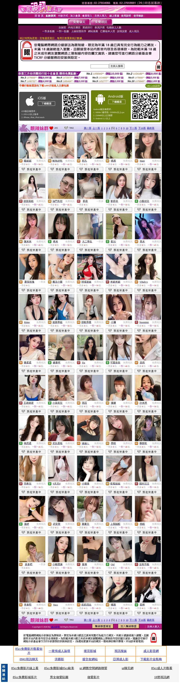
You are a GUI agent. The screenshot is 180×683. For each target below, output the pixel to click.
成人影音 (55, 627)
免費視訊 (41, 161)
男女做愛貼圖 (59, 677)
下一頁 (133, 128)
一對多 (100, 201)
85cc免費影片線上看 (24, 668)
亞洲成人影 (120, 659)
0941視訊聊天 (29, 659)
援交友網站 (90, 659)
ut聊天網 (127, 668)
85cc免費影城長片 (25, 677)
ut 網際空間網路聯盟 (93, 668)
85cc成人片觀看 (161, 668)
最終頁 (150, 128)
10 (127, 128)
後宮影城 (90, 651)
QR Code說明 (153, 85)
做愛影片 (93, 677)
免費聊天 (69, 604)
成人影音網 (151, 651)
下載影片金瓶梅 (151, 659)
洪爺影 (59, 659)
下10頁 (142, 128)
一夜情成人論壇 (59, 651)
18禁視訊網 (161, 677)
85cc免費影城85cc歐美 (59, 668)
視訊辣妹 (121, 651)
